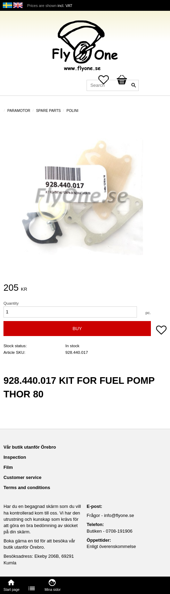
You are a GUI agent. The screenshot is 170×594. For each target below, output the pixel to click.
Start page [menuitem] (11, 590)
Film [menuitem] (8, 467)
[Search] (133, 85)
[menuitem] (32, 588)
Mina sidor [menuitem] (52, 590)
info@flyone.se (119, 515)
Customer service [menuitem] (22, 477)
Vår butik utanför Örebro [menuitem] (29, 447)
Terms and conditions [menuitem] (26, 487)
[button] (161, 331)
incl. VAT (65, 5)
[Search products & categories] (113, 85)
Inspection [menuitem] (14, 457)
